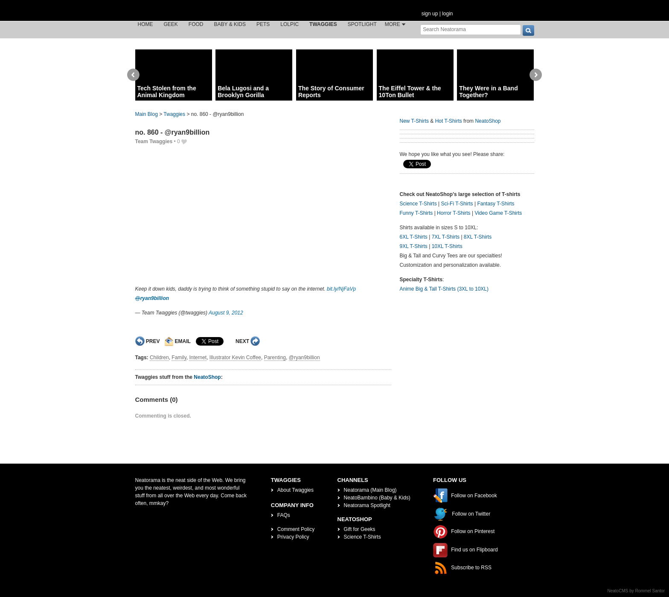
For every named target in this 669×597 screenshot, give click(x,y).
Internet (198, 358)
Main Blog (146, 114)
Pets (263, 24)
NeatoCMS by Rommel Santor (636, 590)
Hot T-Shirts (448, 121)
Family (179, 358)
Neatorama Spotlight (367, 505)
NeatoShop (207, 377)
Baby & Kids (230, 24)
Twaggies (323, 24)
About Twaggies (295, 490)
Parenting (275, 358)
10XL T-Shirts (447, 246)
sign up (430, 14)
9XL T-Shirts (414, 246)
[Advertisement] (263, 214)
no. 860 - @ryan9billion (172, 132)
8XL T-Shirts (478, 237)
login (447, 14)
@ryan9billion (304, 358)
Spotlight (362, 24)
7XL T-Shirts (446, 237)
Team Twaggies (154, 141)
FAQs (283, 515)
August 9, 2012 (226, 313)
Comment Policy (295, 529)
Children (159, 358)
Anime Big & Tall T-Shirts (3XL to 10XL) (444, 289)
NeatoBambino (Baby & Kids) (377, 498)
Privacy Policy (293, 537)
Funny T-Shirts (416, 213)
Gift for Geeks (359, 529)
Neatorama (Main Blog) (370, 490)
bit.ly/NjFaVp (341, 289)
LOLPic (289, 24)
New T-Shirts (414, 121)
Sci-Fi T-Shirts (457, 204)
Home (145, 24)
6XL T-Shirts (414, 237)
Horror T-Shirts (453, 213)
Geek (171, 24)
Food (196, 24)
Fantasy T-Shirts (495, 204)
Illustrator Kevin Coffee (235, 358)
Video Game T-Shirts (498, 213)
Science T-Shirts (418, 204)
